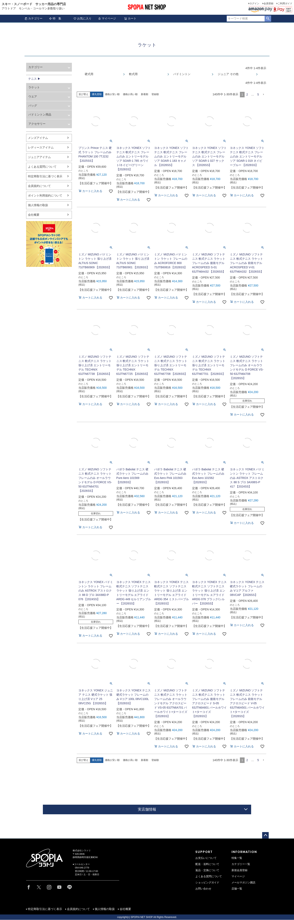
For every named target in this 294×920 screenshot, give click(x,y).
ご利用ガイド (285, 3)
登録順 (155, 94)
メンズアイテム (38, 137)
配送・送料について (207, 864)
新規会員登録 (239, 870)
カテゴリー (33, 18)
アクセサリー (37, 123)
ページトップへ (265, 835)
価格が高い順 (130, 94)
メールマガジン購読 (243, 882)
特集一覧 (237, 858)
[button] (263, 95)
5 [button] (258, 94)
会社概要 (33, 214)
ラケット (34, 87)
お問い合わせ (203, 888)
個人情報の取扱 (38, 205)
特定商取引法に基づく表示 (45, 176)
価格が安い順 (112, 94)
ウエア (32, 96)
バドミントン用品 (39, 114)
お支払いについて (206, 858)
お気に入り (82, 18)
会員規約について (39, 186)
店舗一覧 (237, 888)
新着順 (144, 94)
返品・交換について (207, 870)
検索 (268, 18)
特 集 (55, 18)
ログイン (254, 3)
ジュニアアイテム (39, 157)
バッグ (32, 105)
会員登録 (268, 3)
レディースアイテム (41, 147)
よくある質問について (42, 166)
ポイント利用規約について (45, 195)
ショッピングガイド (207, 882)
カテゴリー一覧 (241, 864)
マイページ (107, 18)
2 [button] (247, 94)
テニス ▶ (34, 78)
